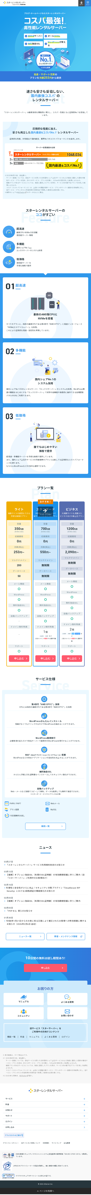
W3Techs (21, 192)
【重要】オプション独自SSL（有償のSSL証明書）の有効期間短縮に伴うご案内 (43, 901)
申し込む (19, 658)
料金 (22, 1037)
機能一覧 (45, 826)
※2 (30, 248)
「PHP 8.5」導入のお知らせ (19, 911)
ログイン (66, 1037)
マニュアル (34, 1037)
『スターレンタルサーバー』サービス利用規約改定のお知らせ (35, 865)
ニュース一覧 (25, 936)
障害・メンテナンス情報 (65, 936)
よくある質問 (50, 1037)
